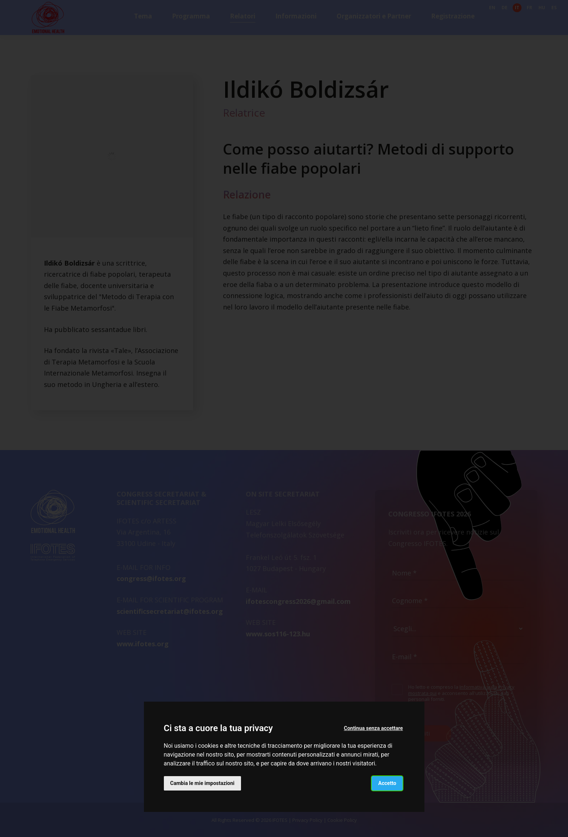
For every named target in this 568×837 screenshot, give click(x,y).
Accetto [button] (387, 783)
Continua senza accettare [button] (373, 728)
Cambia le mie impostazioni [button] (203, 783)
